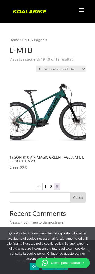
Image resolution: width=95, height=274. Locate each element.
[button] (63, 263)
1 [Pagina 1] (45, 186)
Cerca (78, 197)
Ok (34, 266)
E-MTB (26, 39)
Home (14, 39)
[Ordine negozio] (61, 69)
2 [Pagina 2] (51, 186)
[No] (88, 250)
